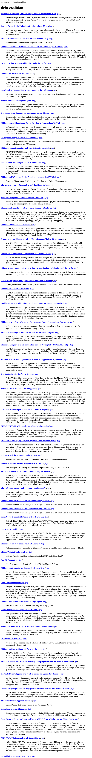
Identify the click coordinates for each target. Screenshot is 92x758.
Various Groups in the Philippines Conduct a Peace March (25, 26)
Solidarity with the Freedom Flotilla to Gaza (19, 455)
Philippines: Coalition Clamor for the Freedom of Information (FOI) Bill (30, 123)
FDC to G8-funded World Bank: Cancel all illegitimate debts (26, 471)
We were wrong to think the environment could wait (22, 198)
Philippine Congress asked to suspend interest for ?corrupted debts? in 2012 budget (35, 345)
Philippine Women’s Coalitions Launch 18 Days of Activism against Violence (32, 47)
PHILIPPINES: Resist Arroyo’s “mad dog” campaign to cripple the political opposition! (37, 661)
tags (58, 14)
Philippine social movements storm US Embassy (20, 544)
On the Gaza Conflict (9, 529)
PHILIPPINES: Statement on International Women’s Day (24, 38)
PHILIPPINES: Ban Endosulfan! (14, 552)
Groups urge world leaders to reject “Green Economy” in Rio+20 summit (31, 239)
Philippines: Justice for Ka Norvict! (15, 74)
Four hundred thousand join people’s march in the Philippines (26, 90)
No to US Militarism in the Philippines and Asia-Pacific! (24, 63)
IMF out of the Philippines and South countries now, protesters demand (30, 674)
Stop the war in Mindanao (11, 639)
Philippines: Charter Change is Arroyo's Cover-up (21, 649)
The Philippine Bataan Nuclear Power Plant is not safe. (23, 488)
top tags (22, 756)
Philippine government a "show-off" (16, 225)
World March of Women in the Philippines (18, 388)
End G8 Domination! (9, 560)
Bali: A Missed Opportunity (12, 583)
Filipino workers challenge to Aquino (16, 100)
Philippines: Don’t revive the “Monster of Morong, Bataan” (25, 501)
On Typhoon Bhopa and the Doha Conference (19, 138)
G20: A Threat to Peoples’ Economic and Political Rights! (24, 409)
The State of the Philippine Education (16, 701)
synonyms (15, 756)
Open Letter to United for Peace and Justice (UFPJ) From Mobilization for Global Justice (37, 719)
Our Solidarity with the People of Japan (17, 374)
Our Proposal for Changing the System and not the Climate (25, 113)
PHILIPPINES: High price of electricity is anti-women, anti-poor (27, 332)
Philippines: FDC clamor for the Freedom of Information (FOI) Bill (28, 177)
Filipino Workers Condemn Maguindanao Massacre (22, 463)
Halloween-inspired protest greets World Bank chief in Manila (26, 281)
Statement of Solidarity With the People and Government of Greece (28, 14)
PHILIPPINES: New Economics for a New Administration (25, 426)
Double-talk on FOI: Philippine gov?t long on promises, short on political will (32, 303)
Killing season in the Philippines (14, 709)
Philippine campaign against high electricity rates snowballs (25, 148)
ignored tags (5, 756)
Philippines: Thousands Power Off (15, 289)
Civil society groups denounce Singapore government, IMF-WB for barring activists (35, 688)
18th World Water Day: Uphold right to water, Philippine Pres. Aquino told (31, 359)
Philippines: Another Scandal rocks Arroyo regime (21, 602)
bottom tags (30, 756)
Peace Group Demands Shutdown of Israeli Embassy (22, 517)
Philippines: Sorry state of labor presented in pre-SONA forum (26, 208)
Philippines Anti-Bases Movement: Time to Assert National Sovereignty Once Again (35, 322)
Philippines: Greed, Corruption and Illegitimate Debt (22, 568)
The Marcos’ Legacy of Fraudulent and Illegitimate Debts (24, 185)
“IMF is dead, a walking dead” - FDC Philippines (21, 163)
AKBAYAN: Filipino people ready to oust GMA (20, 738)
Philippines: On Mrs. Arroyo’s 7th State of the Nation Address (26, 626)
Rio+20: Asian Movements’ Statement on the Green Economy (26, 254)
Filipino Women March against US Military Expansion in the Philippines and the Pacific (37, 268)
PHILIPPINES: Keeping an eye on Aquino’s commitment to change (28, 441)
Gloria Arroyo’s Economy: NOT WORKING (19, 610)
